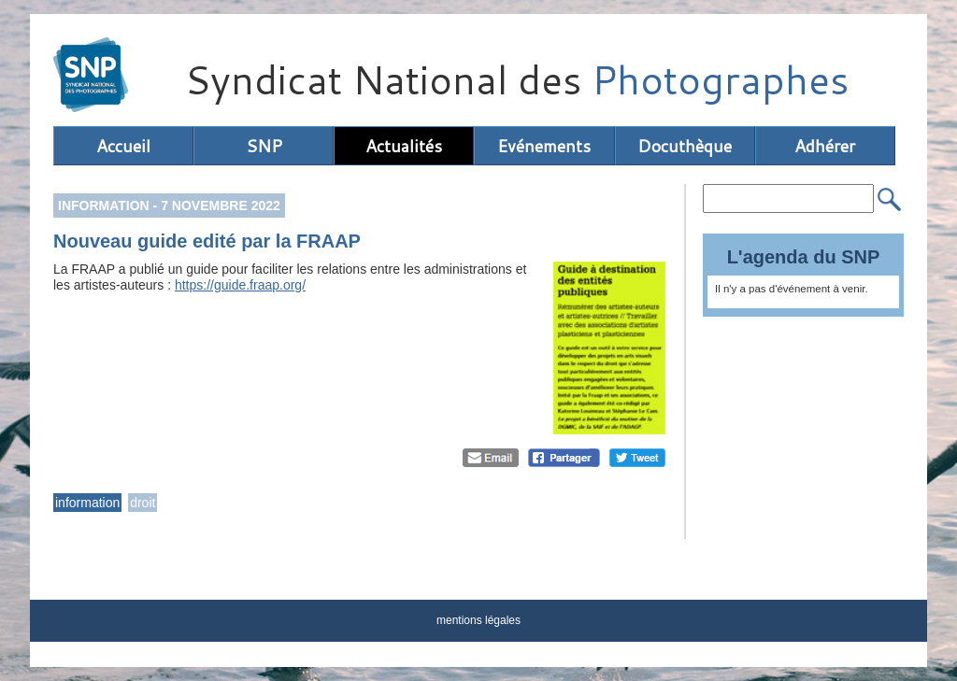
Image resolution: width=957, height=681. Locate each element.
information (87, 502)
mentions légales (478, 620)
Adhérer (824, 146)
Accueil (123, 146)
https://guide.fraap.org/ (240, 284)
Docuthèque (684, 146)
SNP (264, 146)
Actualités (403, 146)
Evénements (544, 146)
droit (142, 502)
